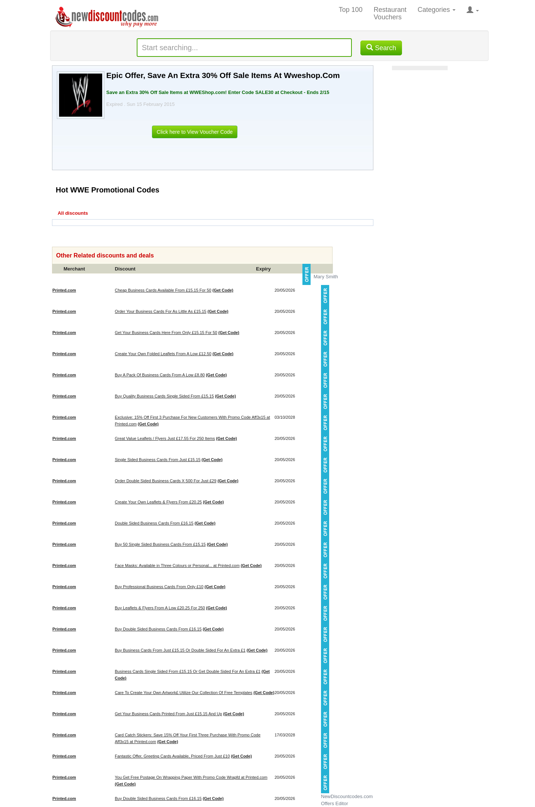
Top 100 (351, 9)
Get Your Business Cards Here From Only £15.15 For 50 (166, 332)
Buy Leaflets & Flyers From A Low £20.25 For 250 (160, 608)
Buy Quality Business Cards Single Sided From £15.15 (164, 396)
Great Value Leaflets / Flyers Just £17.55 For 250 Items (165, 438)
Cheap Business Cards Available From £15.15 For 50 (163, 290)
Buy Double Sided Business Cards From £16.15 (158, 629)
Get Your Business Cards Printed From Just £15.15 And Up (168, 714)
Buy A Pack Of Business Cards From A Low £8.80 (160, 375)
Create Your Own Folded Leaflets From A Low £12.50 (163, 353)
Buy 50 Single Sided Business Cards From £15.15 (160, 544)
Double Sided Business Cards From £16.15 (154, 523)
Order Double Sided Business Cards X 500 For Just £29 (165, 481)
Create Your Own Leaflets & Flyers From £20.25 (158, 502)
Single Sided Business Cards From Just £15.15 (158, 459)
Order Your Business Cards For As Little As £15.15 (160, 311)
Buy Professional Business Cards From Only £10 (159, 586)
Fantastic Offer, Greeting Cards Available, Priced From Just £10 (172, 756)
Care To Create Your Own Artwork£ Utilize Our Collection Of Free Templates (183, 692)
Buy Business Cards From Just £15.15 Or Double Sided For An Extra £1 (180, 650)
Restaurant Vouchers (390, 13)
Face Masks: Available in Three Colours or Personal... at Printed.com (177, 565)
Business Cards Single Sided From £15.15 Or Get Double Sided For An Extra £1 (187, 671)
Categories (436, 9)
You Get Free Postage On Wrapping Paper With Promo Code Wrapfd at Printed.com (191, 777)
